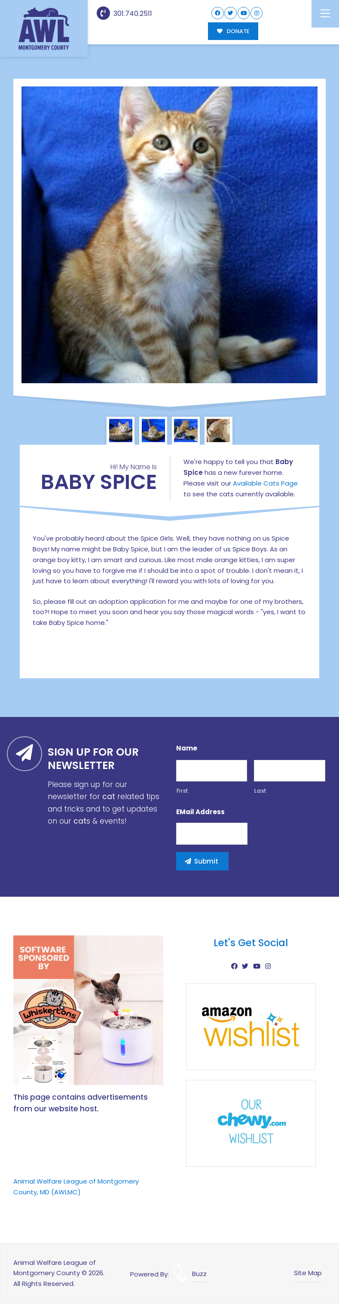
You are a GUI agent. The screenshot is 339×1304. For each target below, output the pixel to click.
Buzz (199, 1273)
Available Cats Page (265, 483)
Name (186, 748)
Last (260, 790)
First (182, 790)
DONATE (233, 31)
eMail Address (200, 812)
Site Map (308, 1272)
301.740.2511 (124, 13)
